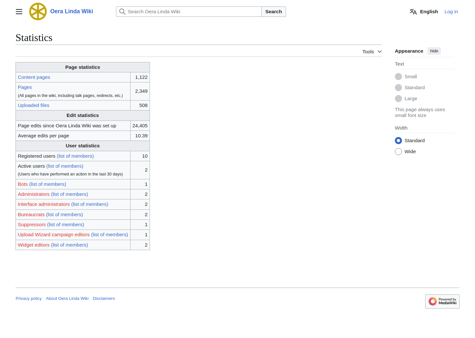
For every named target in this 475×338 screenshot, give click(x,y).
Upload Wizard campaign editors (54, 234)
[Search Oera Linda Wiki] (189, 11)
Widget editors (34, 245)
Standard (415, 87)
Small (411, 76)
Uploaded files (34, 105)
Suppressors (32, 224)
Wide (410, 151)
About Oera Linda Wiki (67, 298)
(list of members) (75, 156)
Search (273, 11)
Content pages (34, 77)
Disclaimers (104, 298)
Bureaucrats (31, 214)
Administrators (34, 194)
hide (434, 50)
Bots (23, 184)
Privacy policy (29, 298)
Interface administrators (44, 204)
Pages (25, 87)
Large (411, 98)
